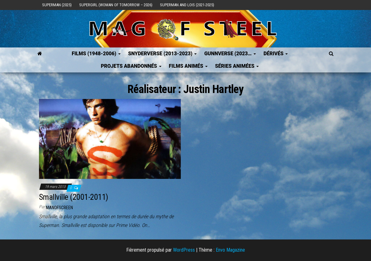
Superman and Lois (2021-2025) (187, 4)
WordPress (184, 250)
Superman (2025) (57, 4)
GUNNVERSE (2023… (230, 54)
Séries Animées (237, 66)
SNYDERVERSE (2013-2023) (162, 54)
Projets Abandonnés (131, 66)
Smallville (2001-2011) (73, 197)
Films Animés (188, 66)
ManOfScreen (59, 207)
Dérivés (275, 54)
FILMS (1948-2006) (96, 54)
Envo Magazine (230, 250)
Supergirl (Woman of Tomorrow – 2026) (115, 4)
